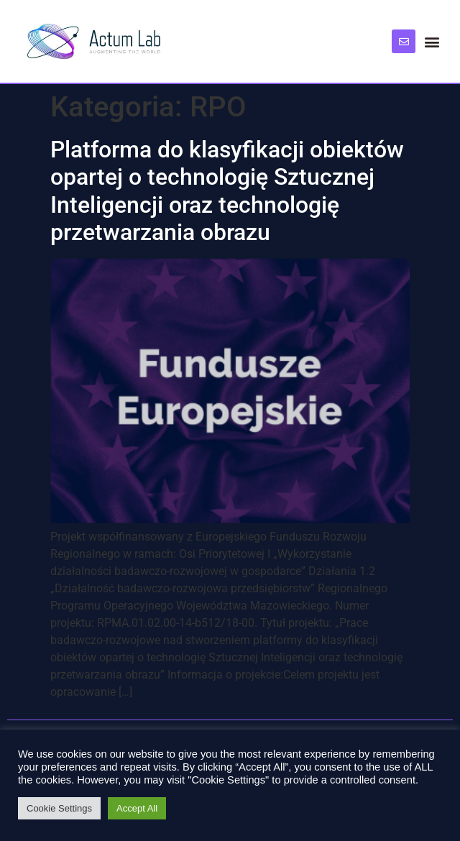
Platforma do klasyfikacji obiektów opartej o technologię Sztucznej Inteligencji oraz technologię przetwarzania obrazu (227, 191)
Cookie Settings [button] (59, 808)
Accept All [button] (136, 808)
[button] (432, 41)
